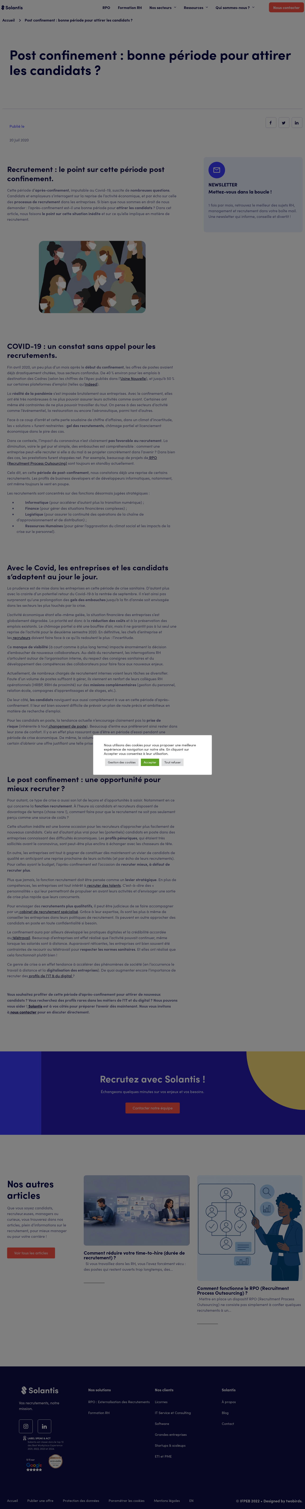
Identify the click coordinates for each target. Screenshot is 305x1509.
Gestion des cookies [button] (122, 762)
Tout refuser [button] (172, 762)
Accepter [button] (150, 762)
